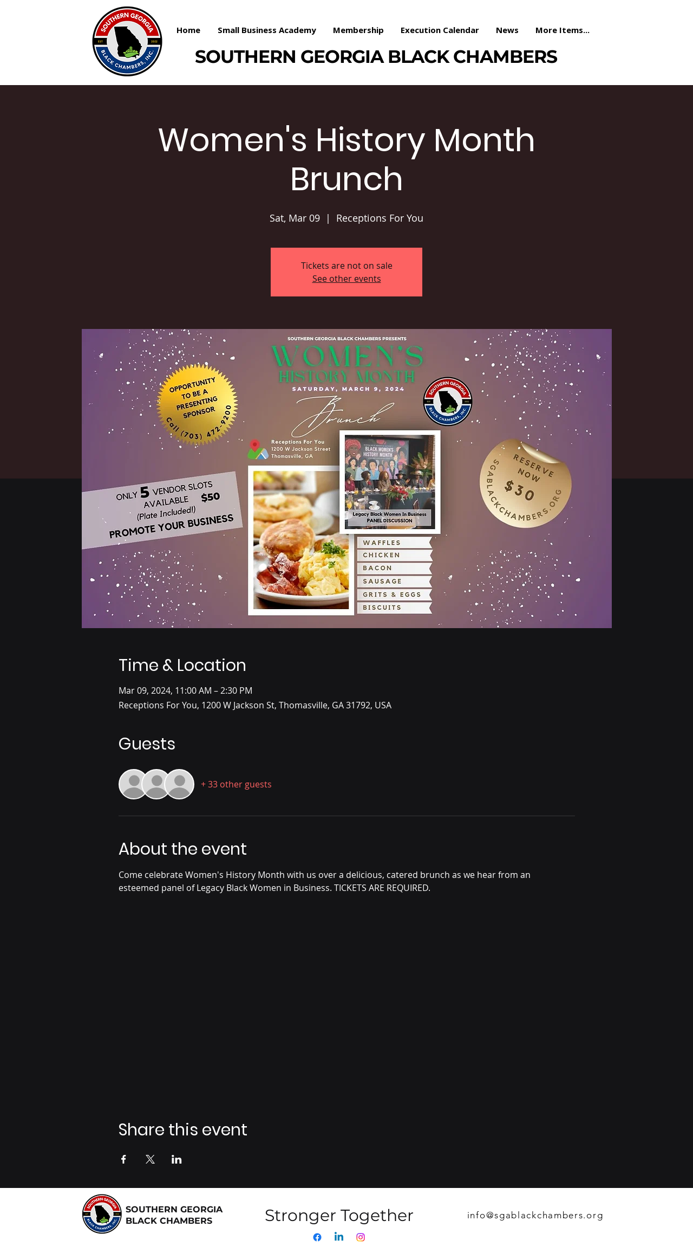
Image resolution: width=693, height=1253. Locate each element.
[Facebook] (317, 1237)
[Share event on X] (150, 1159)
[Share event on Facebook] (124, 1159)
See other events (346, 279)
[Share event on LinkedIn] (177, 1159)
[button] (359, 29)
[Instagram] (360, 1237)
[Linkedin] (339, 1237)
